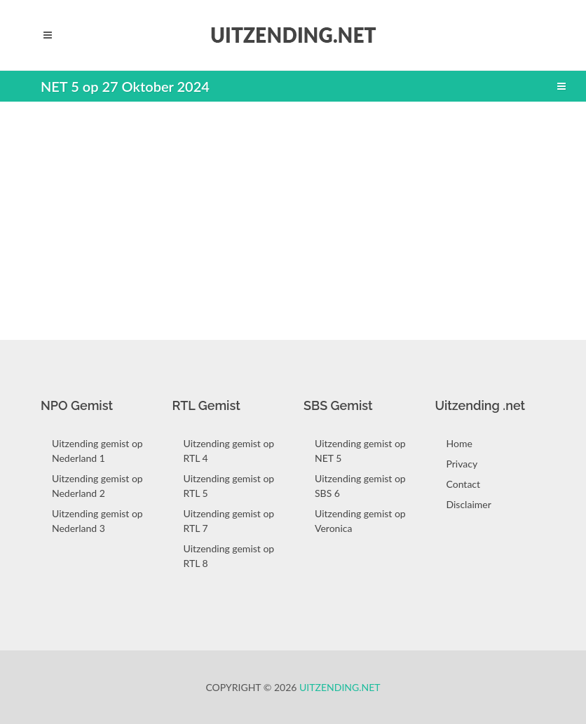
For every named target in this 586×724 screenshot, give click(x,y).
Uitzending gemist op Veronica (360, 520)
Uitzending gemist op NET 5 (360, 450)
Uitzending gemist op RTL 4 (229, 450)
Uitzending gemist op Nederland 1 (97, 450)
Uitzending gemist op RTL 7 (229, 520)
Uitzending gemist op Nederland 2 (97, 485)
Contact (464, 484)
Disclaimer (469, 504)
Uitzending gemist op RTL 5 (229, 485)
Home (459, 443)
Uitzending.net (340, 687)
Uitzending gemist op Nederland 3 (97, 520)
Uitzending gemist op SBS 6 (360, 485)
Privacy (462, 464)
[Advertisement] (293, 214)
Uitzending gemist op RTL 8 (229, 555)
